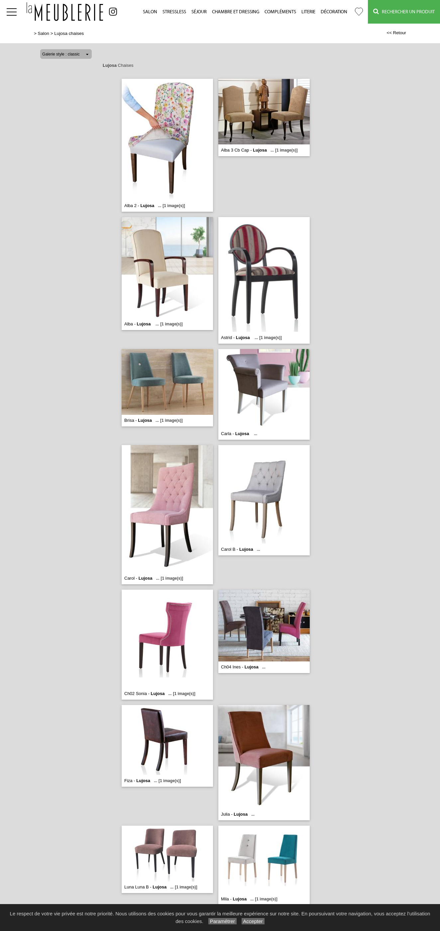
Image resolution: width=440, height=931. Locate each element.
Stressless (174, 12)
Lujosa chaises (69, 33)
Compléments (280, 12)
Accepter (253, 921)
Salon (150, 12)
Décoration (334, 12)
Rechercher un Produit (404, 11)
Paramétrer (222, 921)
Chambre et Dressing (235, 12)
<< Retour (396, 32)
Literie (308, 12)
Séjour (199, 12)
